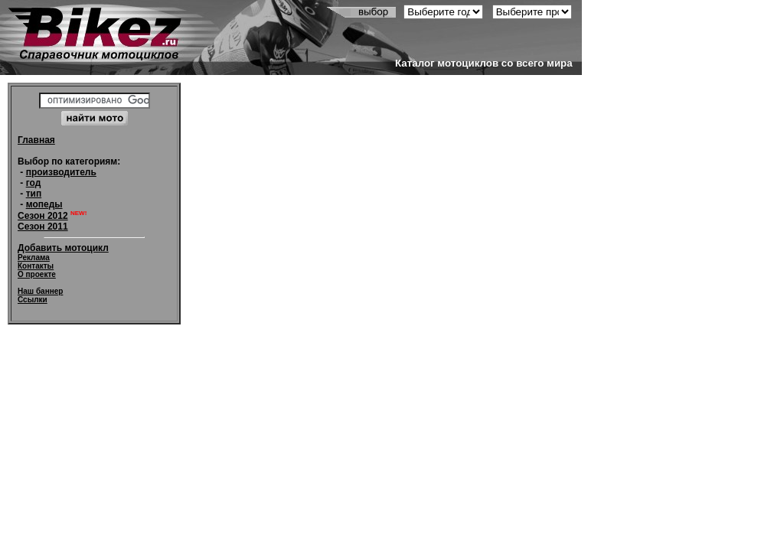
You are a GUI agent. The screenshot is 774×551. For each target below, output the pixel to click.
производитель (61, 172)
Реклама (34, 257)
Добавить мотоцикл (63, 248)
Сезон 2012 (43, 215)
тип (34, 193)
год (33, 183)
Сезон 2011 (43, 226)
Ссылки (32, 299)
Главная (36, 140)
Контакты (36, 266)
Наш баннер (40, 291)
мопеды (44, 204)
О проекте (37, 274)
